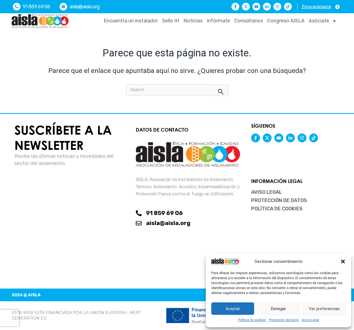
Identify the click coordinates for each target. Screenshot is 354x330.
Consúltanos (248, 21)
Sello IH (170, 21)
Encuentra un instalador (131, 21)
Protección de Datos (284, 320)
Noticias (192, 21)
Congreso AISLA (285, 21)
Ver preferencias (324, 308)
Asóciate (323, 21)
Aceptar (232, 308)
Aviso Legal (310, 320)
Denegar (278, 308)
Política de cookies (252, 320)
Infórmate (218, 21)
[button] (343, 261)
